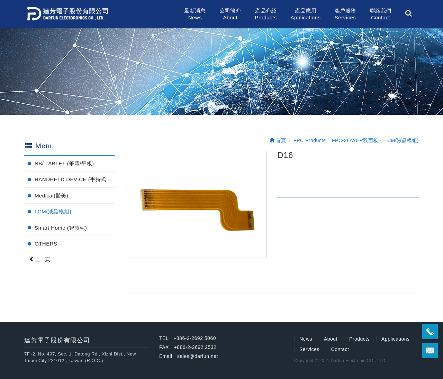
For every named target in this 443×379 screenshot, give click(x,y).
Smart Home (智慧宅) (61, 228)
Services (309, 349)
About (330, 339)
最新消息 (195, 14)
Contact (340, 349)
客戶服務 (345, 14)
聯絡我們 (380, 14)
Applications (395, 339)
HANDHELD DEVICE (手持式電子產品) (75, 179)
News (305, 339)
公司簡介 (230, 14)
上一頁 (39, 259)
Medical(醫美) (51, 195)
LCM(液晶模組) (53, 211)
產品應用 (306, 14)
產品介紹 (266, 14)
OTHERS (46, 244)
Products (359, 339)
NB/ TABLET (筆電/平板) (64, 163)
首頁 (278, 140)
